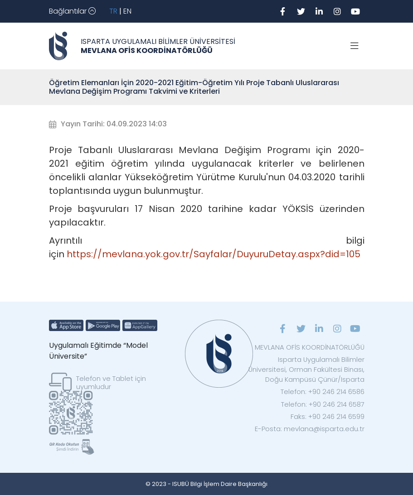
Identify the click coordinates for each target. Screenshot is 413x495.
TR (113, 11)
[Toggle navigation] (72, 11)
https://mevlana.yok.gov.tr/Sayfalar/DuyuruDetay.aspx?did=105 (213, 254)
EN (127, 11)
